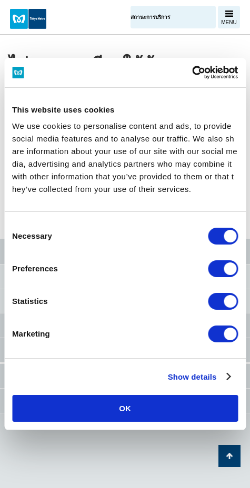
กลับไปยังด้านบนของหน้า (229, 456)
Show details (192, 376)
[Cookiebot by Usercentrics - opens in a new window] (192, 72)
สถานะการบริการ (150, 17)
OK (125, 408)
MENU (228, 22)
